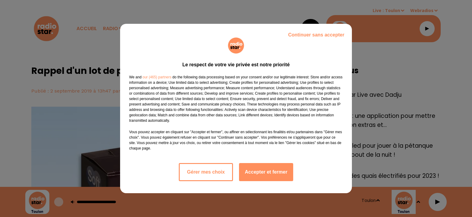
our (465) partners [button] (156, 77)
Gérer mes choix (206, 172)
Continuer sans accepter (316, 34)
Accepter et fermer (266, 172)
